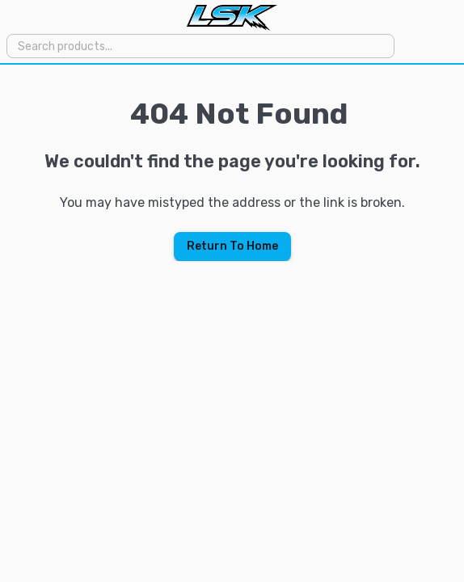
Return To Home (232, 246)
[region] (232, 163)
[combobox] (199, 46)
